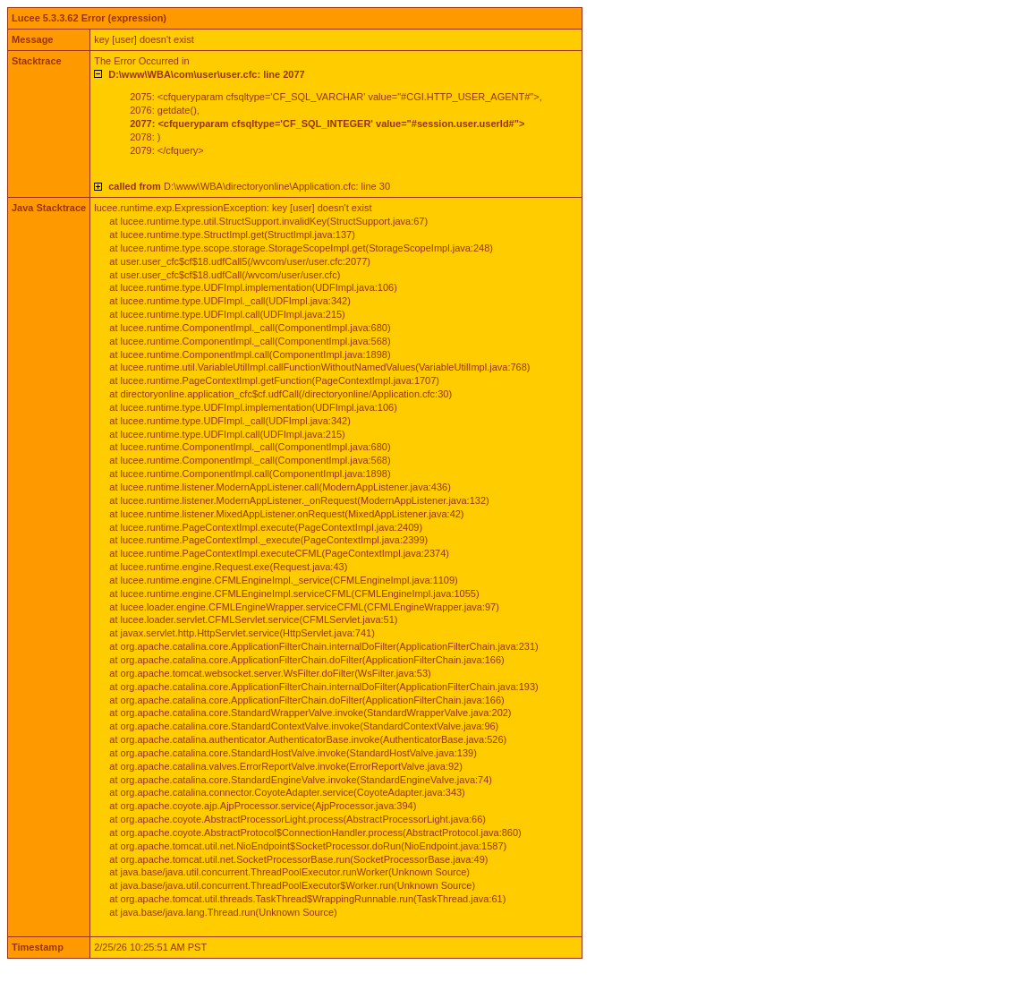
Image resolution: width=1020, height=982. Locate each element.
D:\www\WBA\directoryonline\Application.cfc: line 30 (249, 186)
